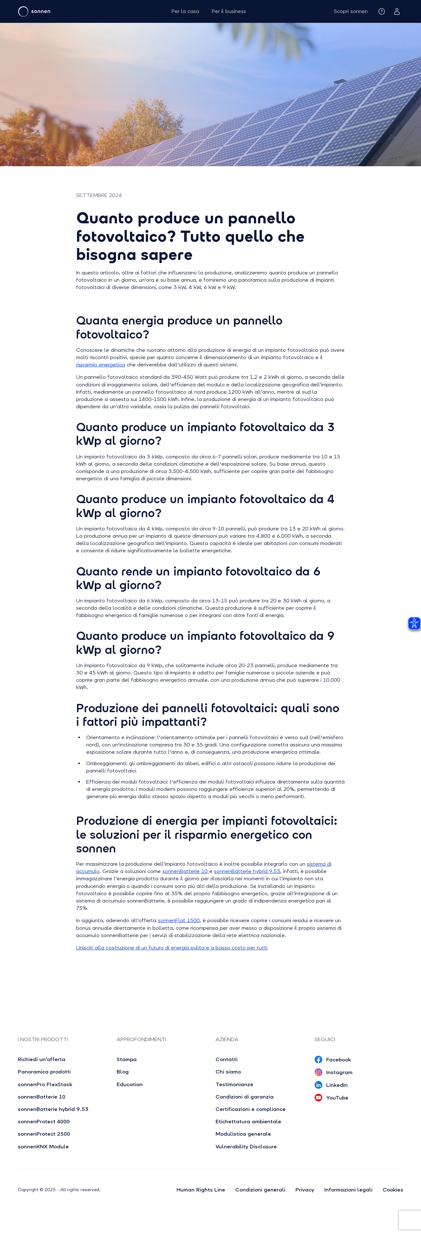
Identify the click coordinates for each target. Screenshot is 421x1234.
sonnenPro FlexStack (45, 1084)
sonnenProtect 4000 (44, 1122)
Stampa (127, 1059)
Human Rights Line (201, 1190)
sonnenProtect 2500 (44, 1134)
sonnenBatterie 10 (185, 871)
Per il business (229, 11)
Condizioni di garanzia (245, 1097)
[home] (53, 11)
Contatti (226, 1059)
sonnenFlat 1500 (179, 920)
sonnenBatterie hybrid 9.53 (247, 871)
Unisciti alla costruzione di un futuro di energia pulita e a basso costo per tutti (171, 948)
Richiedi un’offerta (41, 1059)
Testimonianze (234, 1084)
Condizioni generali (260, 1190)
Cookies (393, 1190)
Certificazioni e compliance (251, 1109)
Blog (123, 1072)
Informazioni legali (348, 1190)
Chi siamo (228, 1072)
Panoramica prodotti (44, 1072)
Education (130, 1084)
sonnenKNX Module (43, 1147)
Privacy (304, 1190)
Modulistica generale (243, 1134)
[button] (351, 11)
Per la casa (185, 11)
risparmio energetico (100, 365)
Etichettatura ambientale (248, 1122)
